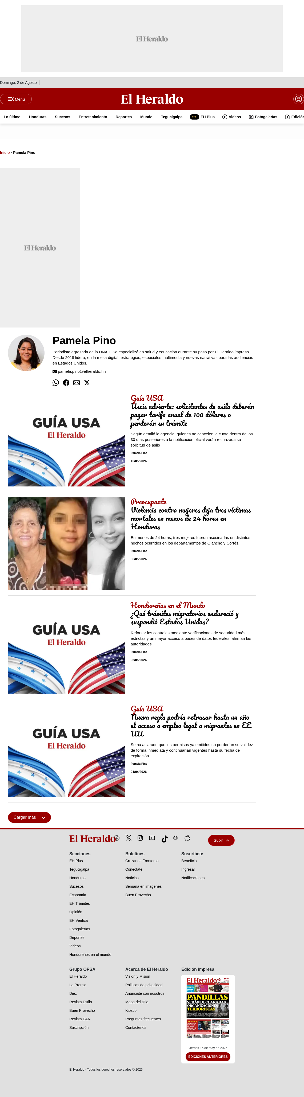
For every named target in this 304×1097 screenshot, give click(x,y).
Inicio (5, 152)
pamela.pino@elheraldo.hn (79, 371)
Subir (221, 840)
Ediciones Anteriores (208, 1057)
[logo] (80, 838)
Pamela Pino (24, 152)
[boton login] (298, 99)
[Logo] (152, 99)
